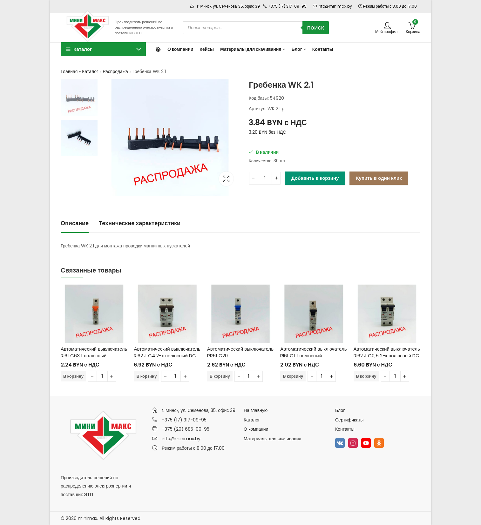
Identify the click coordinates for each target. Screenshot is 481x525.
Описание (75, 223)
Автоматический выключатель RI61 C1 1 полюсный (313, 352)
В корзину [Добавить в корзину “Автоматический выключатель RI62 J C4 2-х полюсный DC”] (146, 376)
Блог (340, 410)
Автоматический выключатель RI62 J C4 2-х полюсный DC (167, 352)
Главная (69, 71)
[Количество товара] (265, 178)
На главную (256, 410)
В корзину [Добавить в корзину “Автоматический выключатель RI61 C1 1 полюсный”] (293, 376)
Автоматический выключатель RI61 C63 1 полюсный (94, 352)
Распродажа (115, 71)
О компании (256, 429)
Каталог (90, 71)
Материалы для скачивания (272, 438)
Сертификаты (349, 420)
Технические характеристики (139, 223)
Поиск (315, 27)
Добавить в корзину (315, 178)
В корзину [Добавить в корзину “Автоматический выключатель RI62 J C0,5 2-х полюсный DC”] (366, 376)
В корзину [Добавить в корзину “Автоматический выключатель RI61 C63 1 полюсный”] (73, 376)
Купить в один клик (379, 178)
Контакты (344, 429)
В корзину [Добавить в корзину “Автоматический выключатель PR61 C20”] (220, 376)
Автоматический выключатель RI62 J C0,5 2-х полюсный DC (387, 352)
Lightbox (226, 179)
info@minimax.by (181, 438)
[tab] (75, 224)
